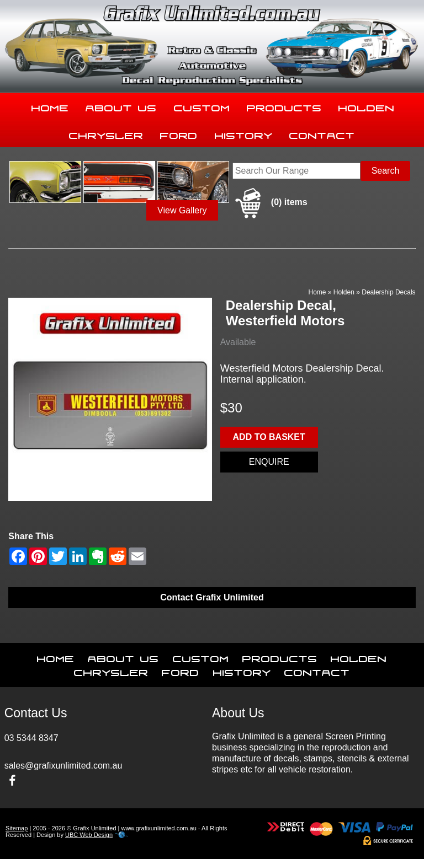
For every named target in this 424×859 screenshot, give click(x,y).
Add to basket (269, 437)
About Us (121, 106)
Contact (322, 133)
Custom (202, 106)
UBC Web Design (89, 834)
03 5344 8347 (31, 738)
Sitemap (17, 828)
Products (284, 106)
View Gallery (182, 210)
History (244, 133)
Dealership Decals (388, 292)
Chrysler (106, 133)
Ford (179, 133)
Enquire (269, 461)
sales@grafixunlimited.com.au (63, 765)
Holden (366, 106)
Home (50, 106)
